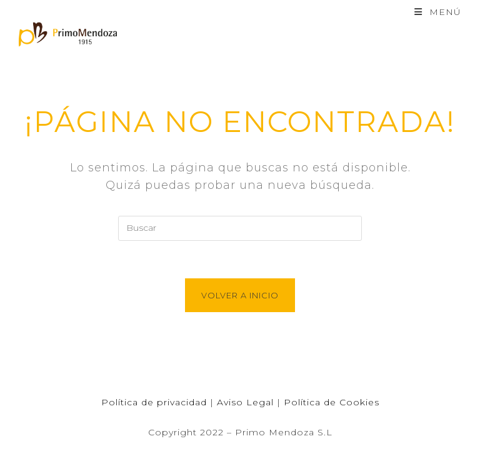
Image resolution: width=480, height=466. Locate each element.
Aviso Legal (245, 402)
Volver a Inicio (240, 295)
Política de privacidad (154, 402)
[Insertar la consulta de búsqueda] (240, 228)
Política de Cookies (331, 402)
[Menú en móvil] (437, 12)
